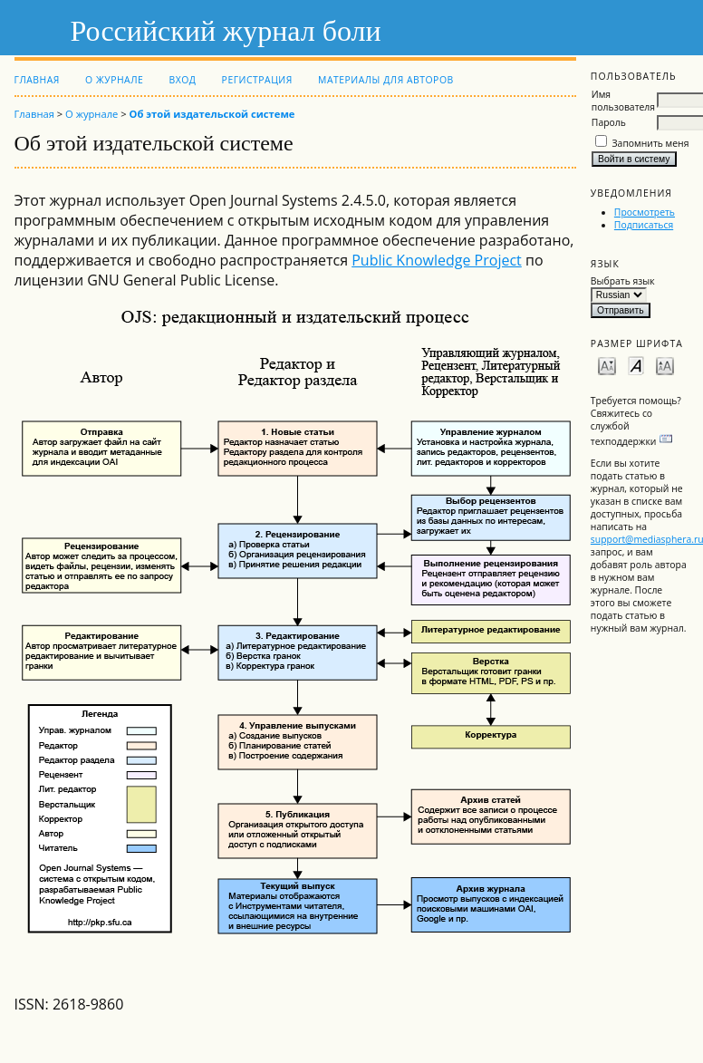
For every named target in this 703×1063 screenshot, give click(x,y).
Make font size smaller (607, 364)
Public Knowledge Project (437, 260)
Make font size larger (665, 364)
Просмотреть (644, 212)
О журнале (114, 79)
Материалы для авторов (386, 79)
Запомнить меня (650, 143)
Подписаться (643, 224)
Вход (182, 79)
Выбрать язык (623, 281)
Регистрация (257, 79)
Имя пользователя (623, 100)
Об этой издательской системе (212, 114)
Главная (37, 79)
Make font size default (636, 364)
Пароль (609, 122)
